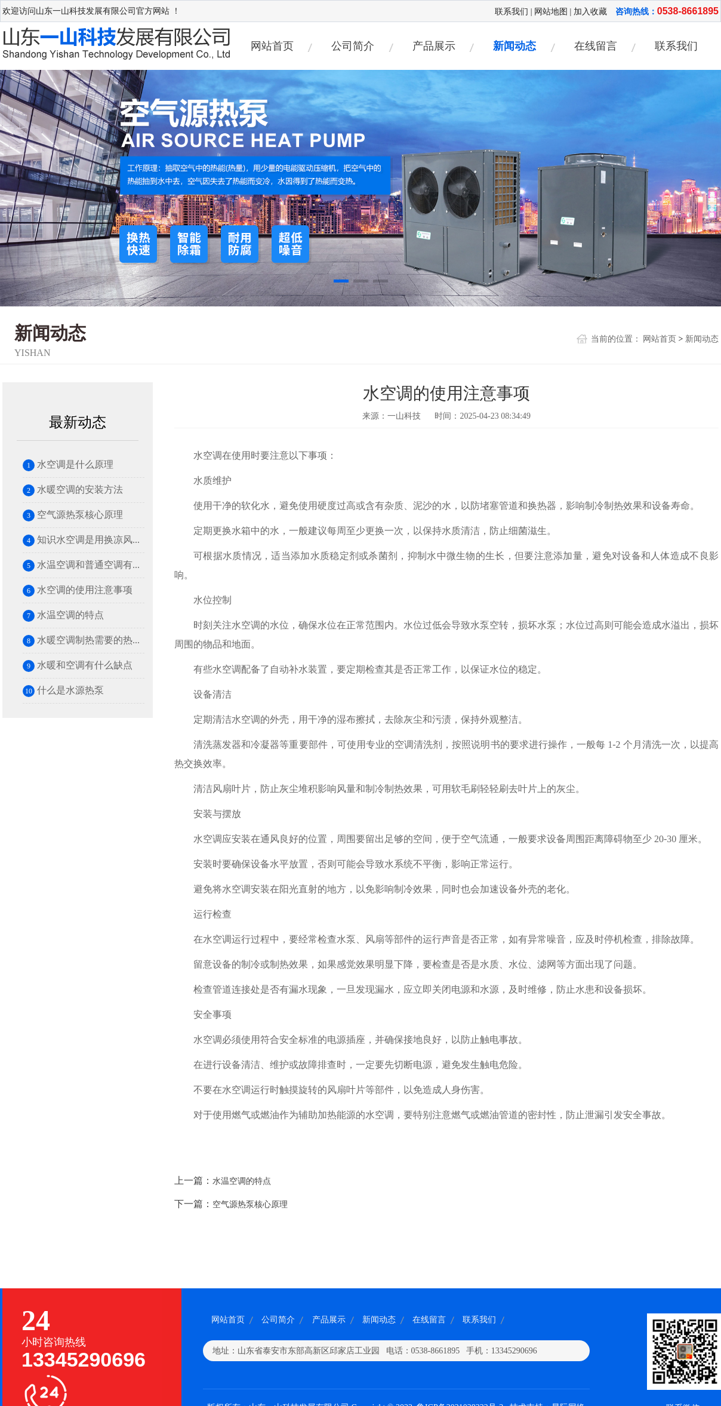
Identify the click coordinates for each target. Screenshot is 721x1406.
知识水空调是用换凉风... (81, 540)
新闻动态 (514, 46)
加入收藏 (590, 11)
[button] (341, 282)
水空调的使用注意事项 (78, 590)
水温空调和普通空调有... (81, 565)
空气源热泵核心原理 (73, 514)
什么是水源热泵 (63, 690)
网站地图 (551, 11)
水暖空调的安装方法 (73, 489)
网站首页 (272, 46)
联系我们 (511, 11)
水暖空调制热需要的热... (81, 640)
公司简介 (352, 46)
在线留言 (595, 46)
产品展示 (433, 46)
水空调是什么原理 (68, 464)
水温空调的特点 (63, 615)
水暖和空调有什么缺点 (78, 665)
